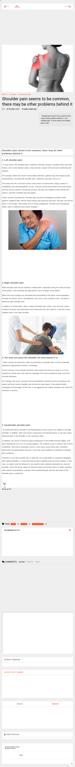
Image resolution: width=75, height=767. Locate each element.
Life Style (13, 94)
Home (4, 94)
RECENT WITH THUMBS (13, 672)
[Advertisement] (37, 27)
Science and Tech (25, 94)
